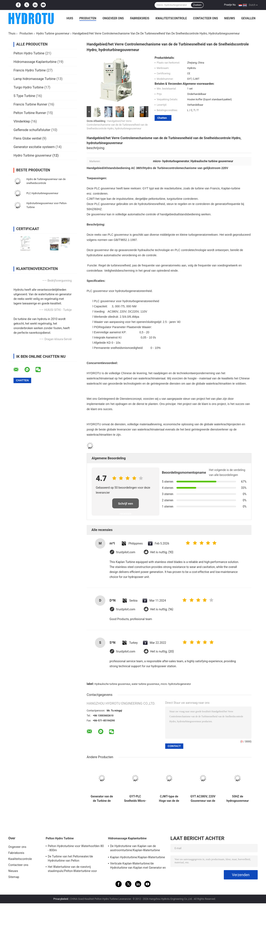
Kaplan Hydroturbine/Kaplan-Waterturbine (137, 857)
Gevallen (248, 18)
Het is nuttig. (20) (162, 651)
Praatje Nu (230, 4)
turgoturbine (174, 198)
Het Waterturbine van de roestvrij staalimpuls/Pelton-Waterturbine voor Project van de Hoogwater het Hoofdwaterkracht (72, 869)
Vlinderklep (22, 121)
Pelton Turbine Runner (30, 113)
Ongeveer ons (113, 18)
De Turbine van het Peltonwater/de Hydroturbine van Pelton (70, 858)
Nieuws (229, 18)
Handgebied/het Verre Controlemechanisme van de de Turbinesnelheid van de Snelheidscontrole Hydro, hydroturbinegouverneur (117, 125)
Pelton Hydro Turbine (29, 53)
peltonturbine (156, 198)
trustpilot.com (125, 552)
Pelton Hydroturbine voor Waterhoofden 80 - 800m (76, 848)
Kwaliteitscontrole (171, 18)
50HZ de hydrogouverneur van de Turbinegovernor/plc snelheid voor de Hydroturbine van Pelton (237, 799)
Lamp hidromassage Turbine (35, 79)
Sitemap (13, 877)
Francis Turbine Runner (30, 104)
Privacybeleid (60, 899)
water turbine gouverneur (145, 684)
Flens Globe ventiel (27, 138)
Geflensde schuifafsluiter (32, 130)
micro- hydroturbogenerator (176, 684)
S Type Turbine (24, 96)
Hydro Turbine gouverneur (52, 33)
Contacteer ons (205, 18)
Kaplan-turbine (230, 188)
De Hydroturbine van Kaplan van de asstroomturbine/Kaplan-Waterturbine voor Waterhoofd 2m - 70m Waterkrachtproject (135, 848)
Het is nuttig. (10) (161, 552)
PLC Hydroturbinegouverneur (42, 193)
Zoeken (197, 5)
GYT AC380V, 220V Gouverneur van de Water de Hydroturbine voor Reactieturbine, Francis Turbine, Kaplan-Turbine (202, 799)
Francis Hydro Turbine (30, 70)
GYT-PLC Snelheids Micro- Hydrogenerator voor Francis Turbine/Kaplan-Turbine (135, 799)
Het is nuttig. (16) (161, 609)
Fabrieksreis (139, 18)
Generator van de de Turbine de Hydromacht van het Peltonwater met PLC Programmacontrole (102, 799)
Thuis (11, 33)
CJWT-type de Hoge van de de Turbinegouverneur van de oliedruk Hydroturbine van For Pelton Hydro (169, 799)
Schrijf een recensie (125, 505)
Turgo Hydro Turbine (28, 87)
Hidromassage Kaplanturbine (35, 62)
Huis (69, 18)
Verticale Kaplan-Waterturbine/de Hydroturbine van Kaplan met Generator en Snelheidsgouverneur (138, 866)
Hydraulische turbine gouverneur (112, 684)
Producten (87, 18)
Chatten (162, 117)
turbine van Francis (207, 188)
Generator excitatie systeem (34, 147)
